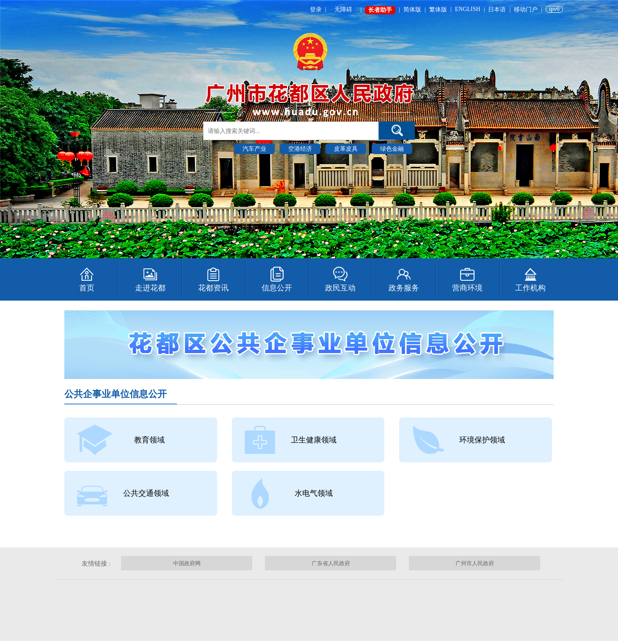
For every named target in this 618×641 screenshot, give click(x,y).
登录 (316, 9)
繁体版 (438, 9)
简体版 (412, 9)
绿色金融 (392, 149)
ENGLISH (467, 9)
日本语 (497, 9)
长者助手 (380, 10)
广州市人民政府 (474, 563)
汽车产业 (254, 149)
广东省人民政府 (331, 563)
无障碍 (343, 9)
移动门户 (526, 9)
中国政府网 (187, 563)
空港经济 (300, 149)
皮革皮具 (346, 149)
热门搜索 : (217, 148)
